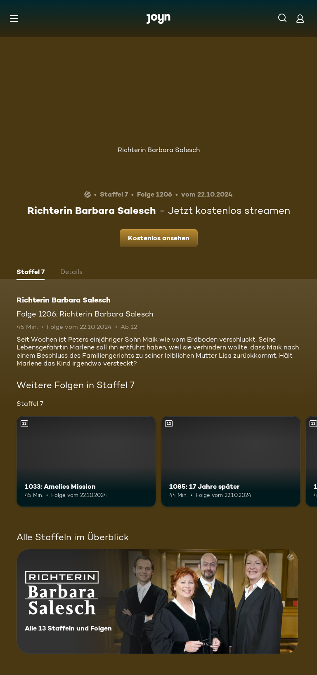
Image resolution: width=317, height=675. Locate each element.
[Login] (300, 18)
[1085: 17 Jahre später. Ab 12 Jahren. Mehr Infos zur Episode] (230, 461)
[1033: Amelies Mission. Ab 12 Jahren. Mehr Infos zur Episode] (86, 461)
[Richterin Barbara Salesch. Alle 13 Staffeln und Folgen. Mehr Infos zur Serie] (157, 601)
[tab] (30, 272)
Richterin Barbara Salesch (159, 150)
